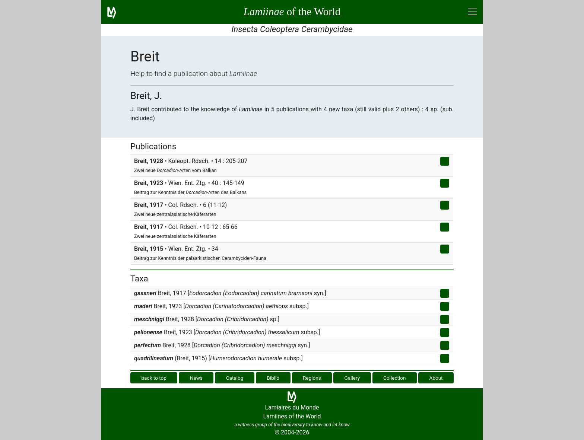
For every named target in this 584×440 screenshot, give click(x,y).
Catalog (235, 378)
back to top (153, 378)
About (435, 378)
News (196, 378)
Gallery (352, 378)
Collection (394, 378)
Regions (312, 378)
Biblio (273, 378)
